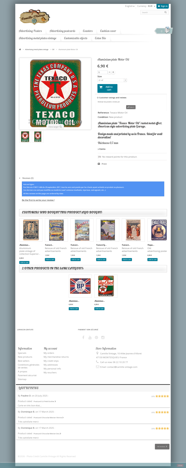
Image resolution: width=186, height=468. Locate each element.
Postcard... (49, 243)
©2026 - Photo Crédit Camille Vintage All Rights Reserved (47, 454)
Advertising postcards (62, 31)
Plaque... (150, 243)
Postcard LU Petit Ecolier (45, 399)
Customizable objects (75, 38)
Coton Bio (100, 38)
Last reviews (28, 386)
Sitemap (22, 377)
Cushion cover (108, 31)
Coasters (87, 31)
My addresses (51, 362)
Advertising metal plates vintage (37, 38)
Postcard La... (101, 243)
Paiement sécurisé (27, 373)
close (180, 465)
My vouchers (50, 370)
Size (99, 76)
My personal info (52, 366)
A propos (22, 369)
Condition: (103, 114)
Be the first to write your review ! (38, 197)
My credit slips (51, 358)
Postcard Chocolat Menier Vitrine (49, 415)
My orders (49, 350)
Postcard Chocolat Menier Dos (47, 431)
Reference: (103, 110)
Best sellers (23, 358)
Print (104, 161)
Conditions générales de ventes (28, 364)
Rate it (130, 105)
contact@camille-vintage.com (122, 364)
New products (25, 354)
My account (50, 346)
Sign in (164, 6)
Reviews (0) (28, 175)
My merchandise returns (56, 354)
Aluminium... (24, 243)
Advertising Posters (30, 31)
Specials (22, 350)
